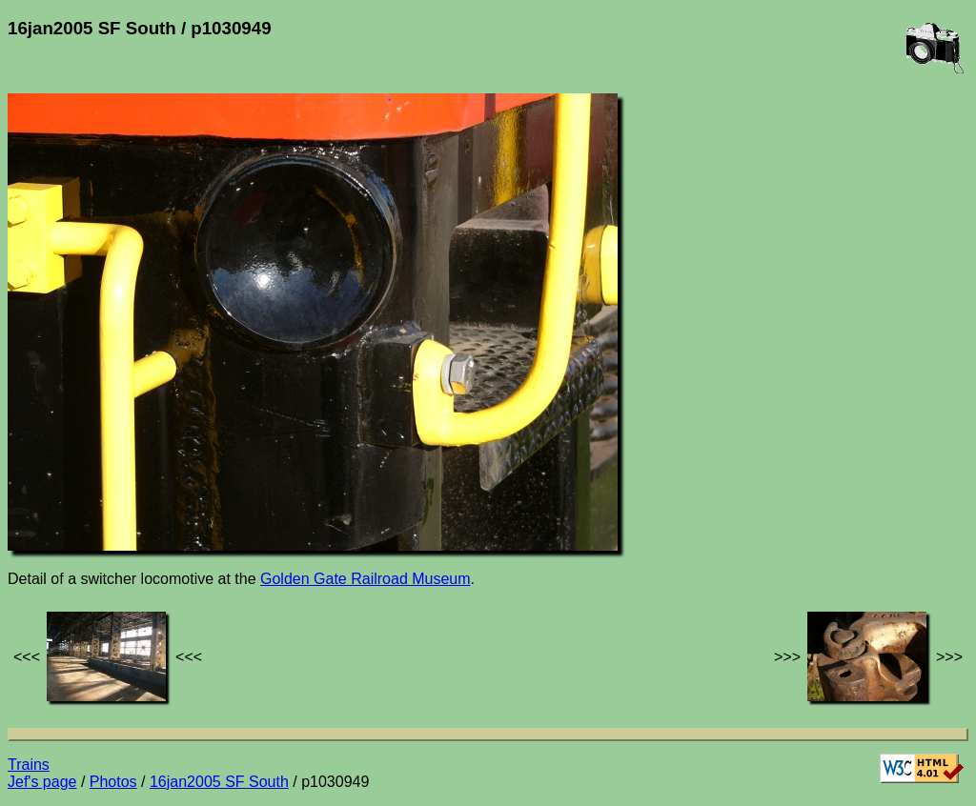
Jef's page (42, 782)
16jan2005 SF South (219, 782)
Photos (113, 782)
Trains (29, 764)
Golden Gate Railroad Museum (365, 579)
